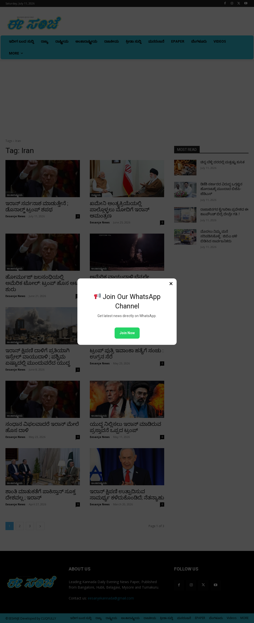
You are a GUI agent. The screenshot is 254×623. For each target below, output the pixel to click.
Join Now (127, 333)
